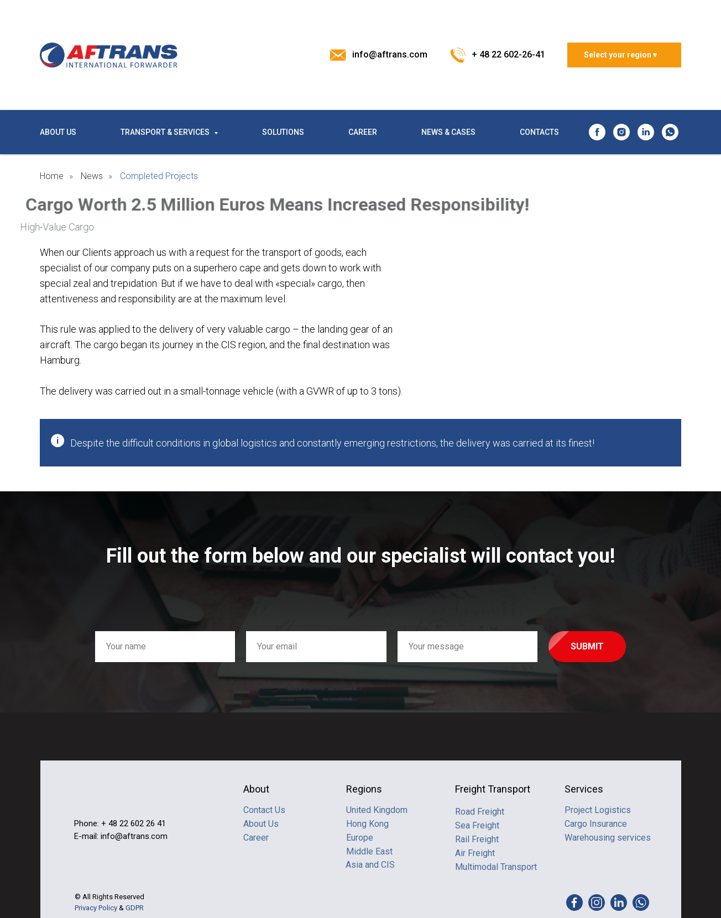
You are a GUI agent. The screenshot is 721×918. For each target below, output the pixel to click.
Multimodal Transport (496, 867)
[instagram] (621, 132)
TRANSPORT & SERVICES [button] (166, 132)
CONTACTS (539, 132)
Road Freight (479, 811)
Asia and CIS (370, 864)
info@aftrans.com (389, 54)
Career (256, 837)
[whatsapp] (670, 132)
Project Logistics (598, 810)
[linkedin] (646, 132)
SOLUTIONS (283, 132)
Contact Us (264, 810)
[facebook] (597, 132)
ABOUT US (58, 132)
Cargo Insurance (596, 824)
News (92, 176)
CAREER (362, 132)
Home (52, 176)
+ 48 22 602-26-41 (508, 54)
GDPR (135, 908)
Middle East (369, 851)
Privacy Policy (96, 908)
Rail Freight (477, 839)
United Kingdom (376, 810)
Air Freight (475, 853)
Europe (359, 837)
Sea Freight (477, 825)
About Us (261, 824)
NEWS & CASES (448, 132)
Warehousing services (608, 837)
